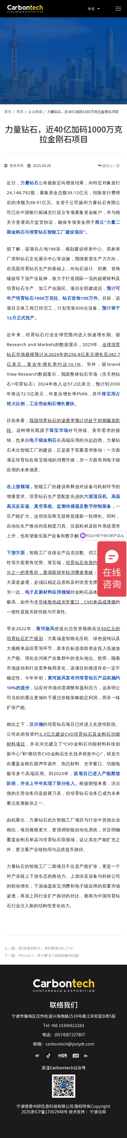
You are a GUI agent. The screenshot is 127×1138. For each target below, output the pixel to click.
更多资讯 (14, 165)
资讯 (19, 111)
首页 (7, 111)
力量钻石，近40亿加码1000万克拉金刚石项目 (83, 111)
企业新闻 (35, 111)
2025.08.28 (39, 165)
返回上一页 (110, 166)
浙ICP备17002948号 (50, 1112)
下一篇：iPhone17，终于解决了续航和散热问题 (41, 955)
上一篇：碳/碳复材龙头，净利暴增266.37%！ (40, 948)
